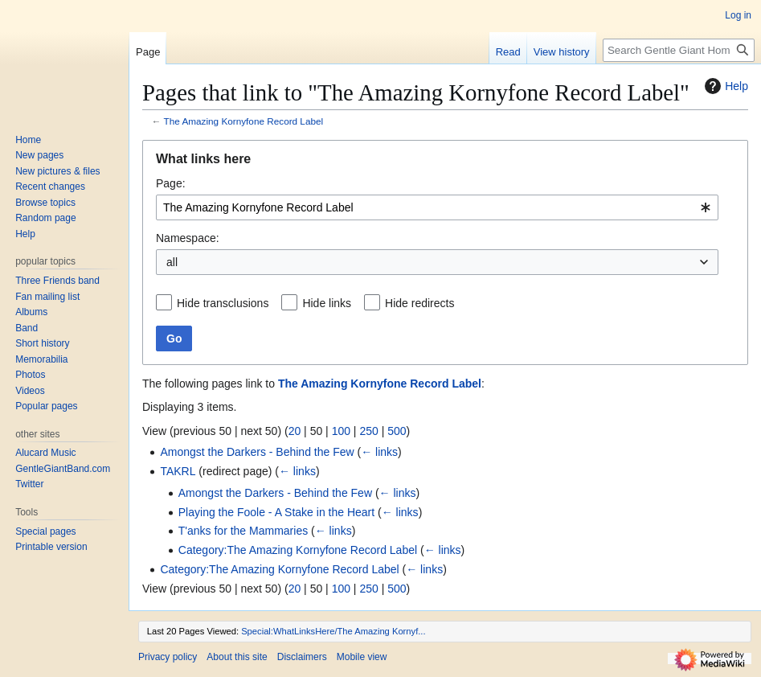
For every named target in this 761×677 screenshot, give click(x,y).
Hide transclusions (222, 303)
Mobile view (362, 657)
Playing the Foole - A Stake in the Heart (276, 512)
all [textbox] (172, 262)
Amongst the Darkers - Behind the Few (257, 451)
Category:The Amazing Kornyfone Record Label (297, 550)
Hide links (326, 303)
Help (724, 86)
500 (396, 431)
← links (379, 451)
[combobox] (437, 207)
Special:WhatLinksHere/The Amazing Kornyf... (333, 631)
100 (341, 431)
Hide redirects (419, 303)
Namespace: (187, 238)
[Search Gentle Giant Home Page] (679, 50)
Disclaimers (302, 657)
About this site (237, 657)
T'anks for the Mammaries (243, 530)
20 (294, 431)
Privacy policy (167, 657)
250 (368, 431)
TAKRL (177, 471)
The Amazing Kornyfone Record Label (244, 121)
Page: (171, 183)
